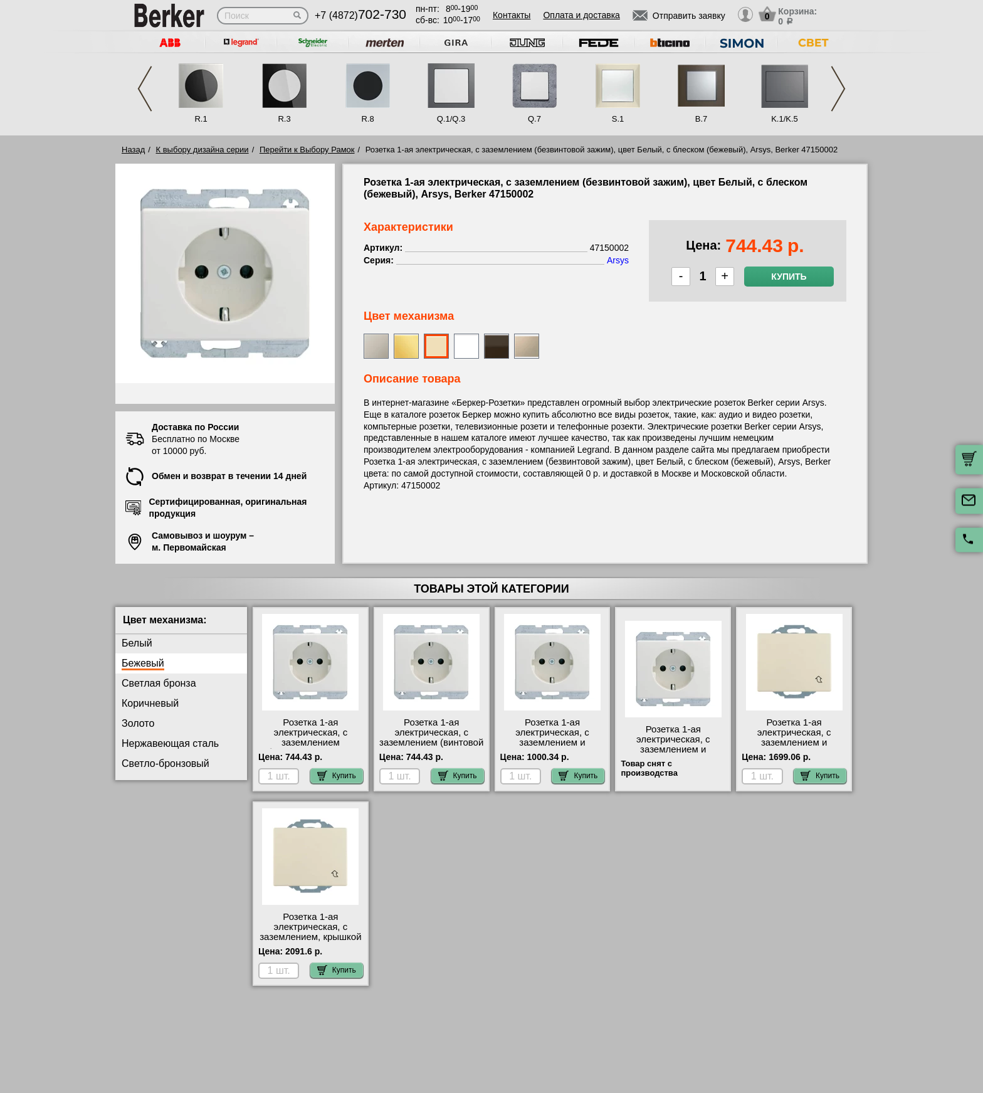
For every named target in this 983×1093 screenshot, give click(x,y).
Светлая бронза (159, 683)
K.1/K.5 (784, 119)
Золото (138, 723)
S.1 (618, 119)
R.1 (200, 119)
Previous (144, 89)
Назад (133, 149)
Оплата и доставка (581, 15)
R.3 (284, 119)
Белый (137, 643)
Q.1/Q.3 (451, 119)
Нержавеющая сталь (170, 743)
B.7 (701, 119)
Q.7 (534, 119)
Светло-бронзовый (165, 763)
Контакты (511, 15)
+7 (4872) (360, 15)
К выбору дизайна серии (202, 149)
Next (838, 89)
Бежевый (143, 663)
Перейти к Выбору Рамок (307, 149)
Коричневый (150, 703)
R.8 (367, 119)
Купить (788, 277)
